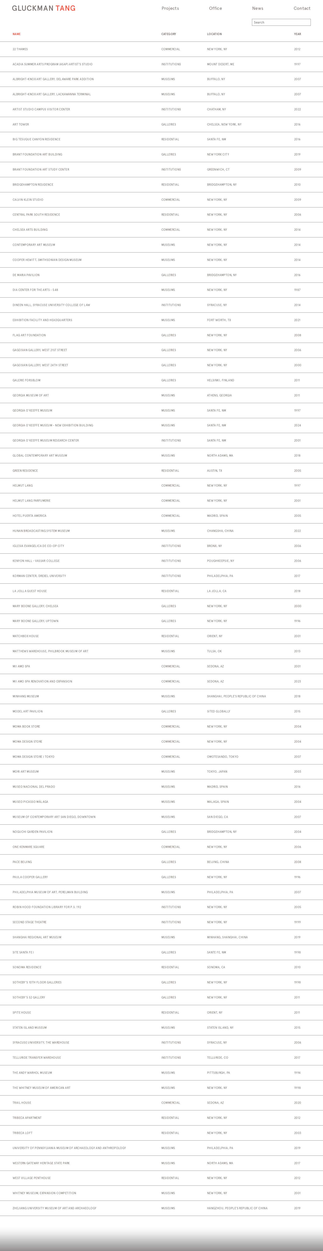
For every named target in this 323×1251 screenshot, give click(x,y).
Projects (170, 8)
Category (168, 34)
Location (214, 34)
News (257, 8)
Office (215, 8)
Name (17, 34)
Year (297, 34)
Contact (302, 8)
